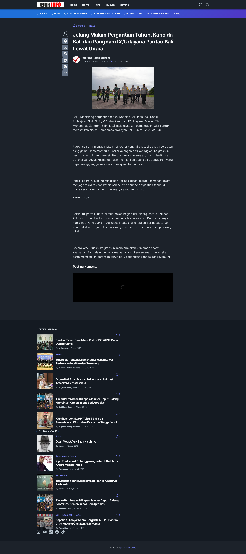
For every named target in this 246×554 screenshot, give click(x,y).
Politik (97, 4)
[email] (65, 73)
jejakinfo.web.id (128, 547)
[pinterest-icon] (57, 532)
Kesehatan (61, 456)
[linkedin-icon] (51, 532)
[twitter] (65, 47)
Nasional (67, 514)
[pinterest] (65, 67)
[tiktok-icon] (63, 532)
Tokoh (59, 436)
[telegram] (65, 60)
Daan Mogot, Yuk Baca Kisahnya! (76, 441)
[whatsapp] (65, 54)
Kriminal (124, 4)
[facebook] (65, 41)
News (85, 4)
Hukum (110, 4)
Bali (58, 514)
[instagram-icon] (38, 532)
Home (73, 4)
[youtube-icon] (45, 532)
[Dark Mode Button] (201, 5)
